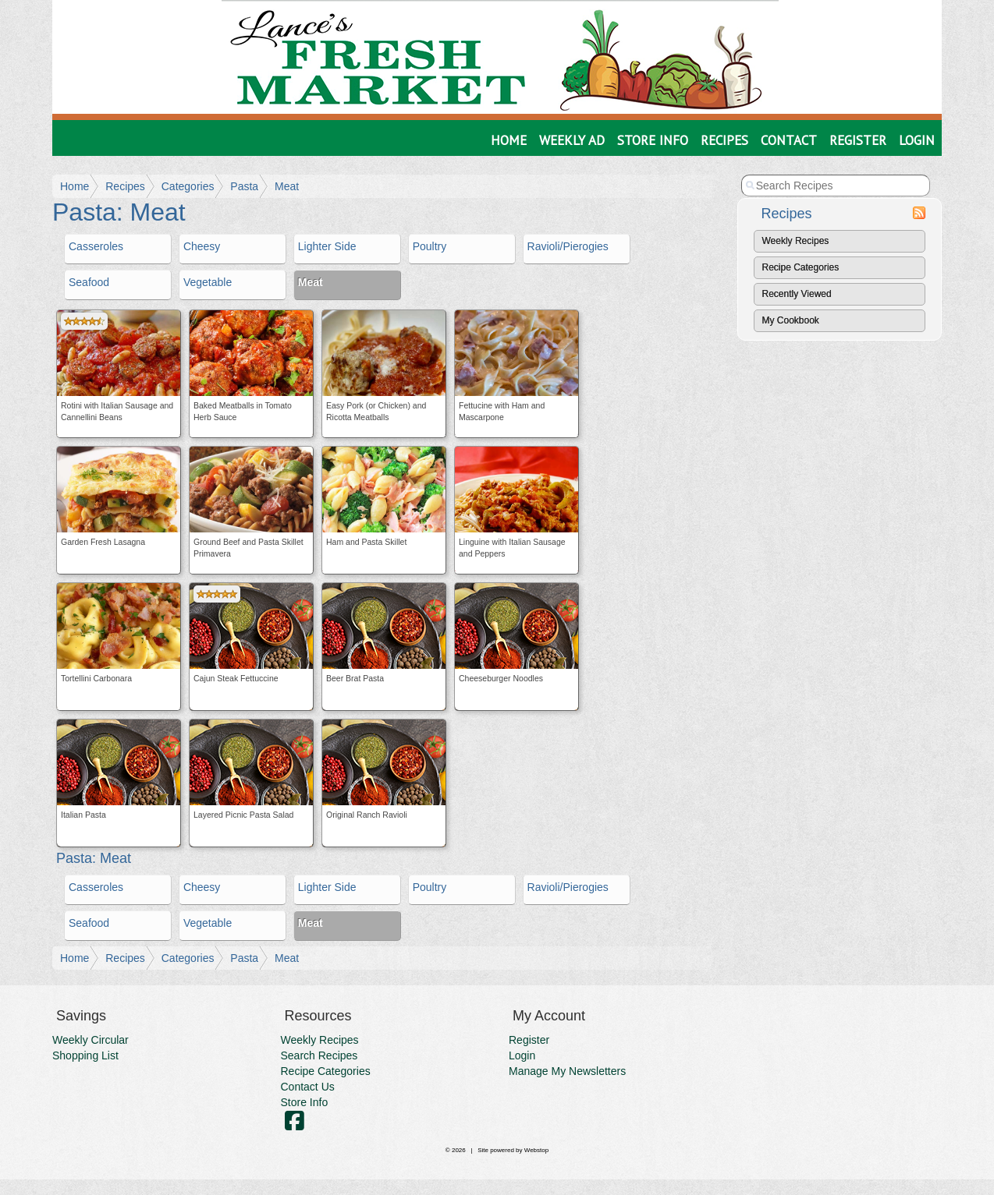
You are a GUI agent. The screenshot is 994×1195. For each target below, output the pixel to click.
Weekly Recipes (795, 240)
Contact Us (308, 1086)
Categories (188, 186)
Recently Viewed (797, 293)
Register (857, 140)
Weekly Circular (90, 1040)
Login (917, 140)
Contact (789, 140)
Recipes (724, 140)
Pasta (244, 186)
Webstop (536, 1150)
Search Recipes (319, 1055)
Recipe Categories (801, 267)
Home (509, 140)
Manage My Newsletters (567, 1071)
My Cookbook (790, 320)
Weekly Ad (572, 140)
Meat (287, 186)
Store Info (652, 140)
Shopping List (85, 1055)
